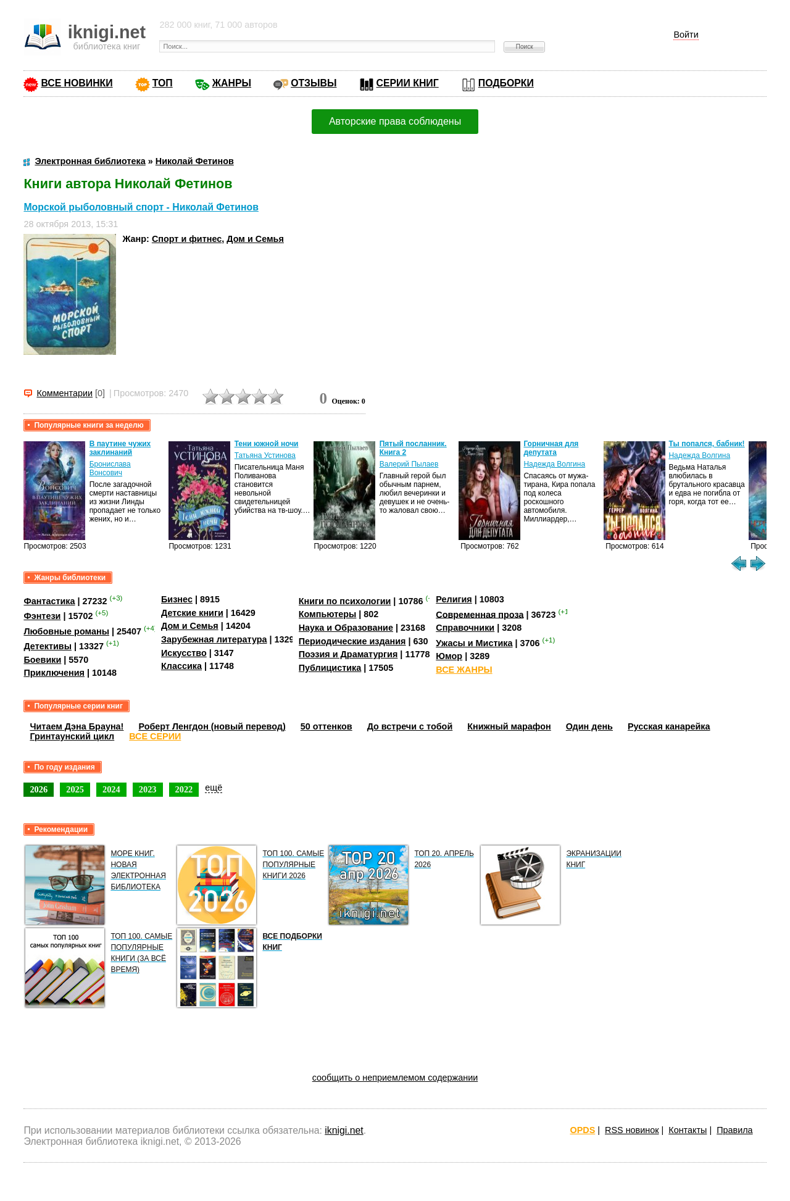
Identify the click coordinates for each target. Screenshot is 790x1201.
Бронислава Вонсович (110, 468)
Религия (454, 599)
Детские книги (192, 613)
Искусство (184, 653)
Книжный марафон (509, 726)
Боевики (42, 660)
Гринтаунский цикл (72, 736)
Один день (589, 726)
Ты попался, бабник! (706, 443)
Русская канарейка (669, 726)
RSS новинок (632, 1130)
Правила (734, 1130)
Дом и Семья (255, 239)
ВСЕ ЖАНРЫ (464, 670)
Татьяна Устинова (265, 455)
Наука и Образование (346, 628)
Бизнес (177, 599)
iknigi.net (344, 1130)
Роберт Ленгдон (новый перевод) (211, 726)
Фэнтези (41, 616)
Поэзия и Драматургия (348, 654)
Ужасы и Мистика (474, 643)
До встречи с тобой (410, 726)
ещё (213, 787)
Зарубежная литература (214, 639)
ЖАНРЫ (231, 83)
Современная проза (479, 614)
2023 (148, 789)
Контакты (687, 1130)
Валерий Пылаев (409, 464)
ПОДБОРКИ (506, 83)
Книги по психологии (345, 601)
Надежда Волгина (554, 464)
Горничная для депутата (550, 448)
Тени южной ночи (267, 443)
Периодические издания (352, 641)
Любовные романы (66, 631)
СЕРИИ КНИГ (407, 83)
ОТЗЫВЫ (313, 83)
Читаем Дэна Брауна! (76, 726)
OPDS (583, 1130)
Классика (181, 666)
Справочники (465, 628)
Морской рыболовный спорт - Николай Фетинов (141, 207)
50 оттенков (326, 726)
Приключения (54, 673)
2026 (39, 789)
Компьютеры (328, 614)
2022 (184, 789)
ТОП (162, 83)
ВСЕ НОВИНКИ (76, 83)
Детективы (47, 646)
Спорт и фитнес (187, 239)
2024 (111, 789)
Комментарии (64, 393)
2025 (75, 789)
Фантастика (49, 601)
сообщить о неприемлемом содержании (395, 1078)
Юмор (449, 656)
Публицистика (330, 668)
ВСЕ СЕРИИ (155, 736)
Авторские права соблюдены (395, 121)
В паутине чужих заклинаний (120, 448)
